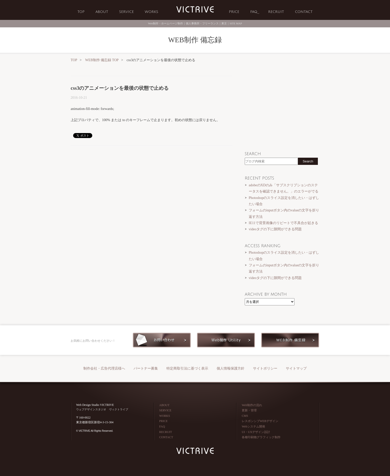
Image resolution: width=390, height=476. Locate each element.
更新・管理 (249, 410)
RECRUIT (276, 12)
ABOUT (102, 12)
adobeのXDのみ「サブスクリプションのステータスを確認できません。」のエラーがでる (283, 188)
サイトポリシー (265, 368)
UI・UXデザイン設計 (256, 432)
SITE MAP (236, 23)
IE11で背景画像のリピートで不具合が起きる (283, 223)
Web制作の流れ (252, 405)
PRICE (234, 12)
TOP (81, 12)
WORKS (151, 12)
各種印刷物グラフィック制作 (261, 437)
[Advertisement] (151, 188)
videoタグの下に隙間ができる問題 (275, 229)
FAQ (253, 12)
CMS (245, 416)
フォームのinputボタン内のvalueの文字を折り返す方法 (284, 213)
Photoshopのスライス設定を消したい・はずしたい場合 (284, 201)
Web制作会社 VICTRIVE (195, 9)
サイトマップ (296, 368)
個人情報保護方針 (230, 368)
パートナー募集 (146, 368)
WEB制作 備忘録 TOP (102, 60)
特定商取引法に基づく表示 (187, 368)
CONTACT (304, 12)
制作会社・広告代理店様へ (104, 368)
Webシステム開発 (253, 426)
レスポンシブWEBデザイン (260, 421)
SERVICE (126, 12)
